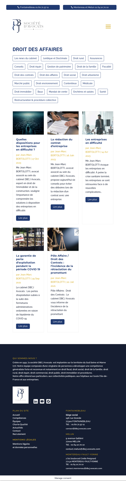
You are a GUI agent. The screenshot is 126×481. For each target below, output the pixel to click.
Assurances (96, 58)
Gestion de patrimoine (59, 66)
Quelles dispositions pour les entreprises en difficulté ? (28, 144)
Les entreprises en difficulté (96, 141)
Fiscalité (106, 66)
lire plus (23, 218)
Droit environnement (47, 83)
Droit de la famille (86, 66)
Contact (17, 430)
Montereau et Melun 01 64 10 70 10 (91, 7)
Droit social (70, 75)
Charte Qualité (20, 424)
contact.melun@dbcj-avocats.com (83, 448)
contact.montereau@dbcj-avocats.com (84, 468)
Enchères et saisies (83, 91)
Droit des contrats (24, 75)
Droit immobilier (23, 91)
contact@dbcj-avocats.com (78, 428)
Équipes (17, 421)
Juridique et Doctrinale (55, 58)
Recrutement (19, 434)
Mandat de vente (58, 91)
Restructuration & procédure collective (35, 100)
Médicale (88, 83)
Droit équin (35, 66)
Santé (103, 91)
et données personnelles (25, 447)
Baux (40, 91)
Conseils (18, 66)
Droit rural (78, 58)
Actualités (18, 427)
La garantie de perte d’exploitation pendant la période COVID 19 (28, 262)
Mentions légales (21, 443)
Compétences (19, 417)
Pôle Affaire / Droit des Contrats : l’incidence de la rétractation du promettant (62, 264)
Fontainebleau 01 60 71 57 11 (34, 7)
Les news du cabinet (25, 58)
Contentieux (70, 83)
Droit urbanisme (90, 75)
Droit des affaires (49, 75)
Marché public (22, 83)
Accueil (16, 414)
